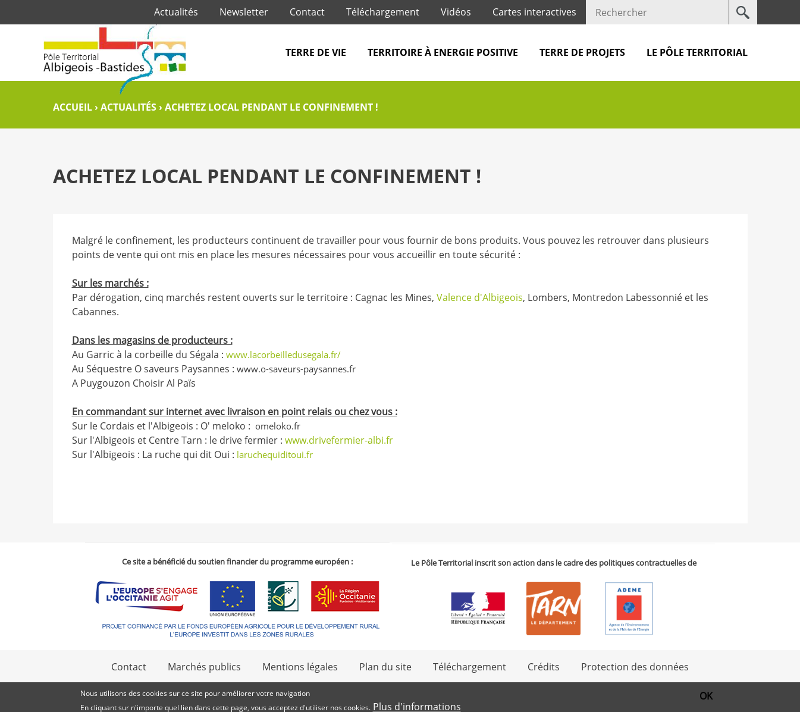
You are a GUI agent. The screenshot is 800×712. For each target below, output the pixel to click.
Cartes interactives (534, 11)
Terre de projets (582, 52)
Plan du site (385, 666)
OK (706, 696)
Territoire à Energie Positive (443, 52)
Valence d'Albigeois (480, 297)
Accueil (72, 107)
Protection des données (635, 666)
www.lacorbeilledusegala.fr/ (283, 354)
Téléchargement (382, 11)
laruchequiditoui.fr (276, 454)
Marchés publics (204, 666)
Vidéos (456, 11)
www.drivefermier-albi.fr (339, 440)
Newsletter (243, 11)
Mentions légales (300, 666)
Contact (307, 11)
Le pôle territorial (697, 52)
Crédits (544, 666)
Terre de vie (316, 52)
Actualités (176, 11)
